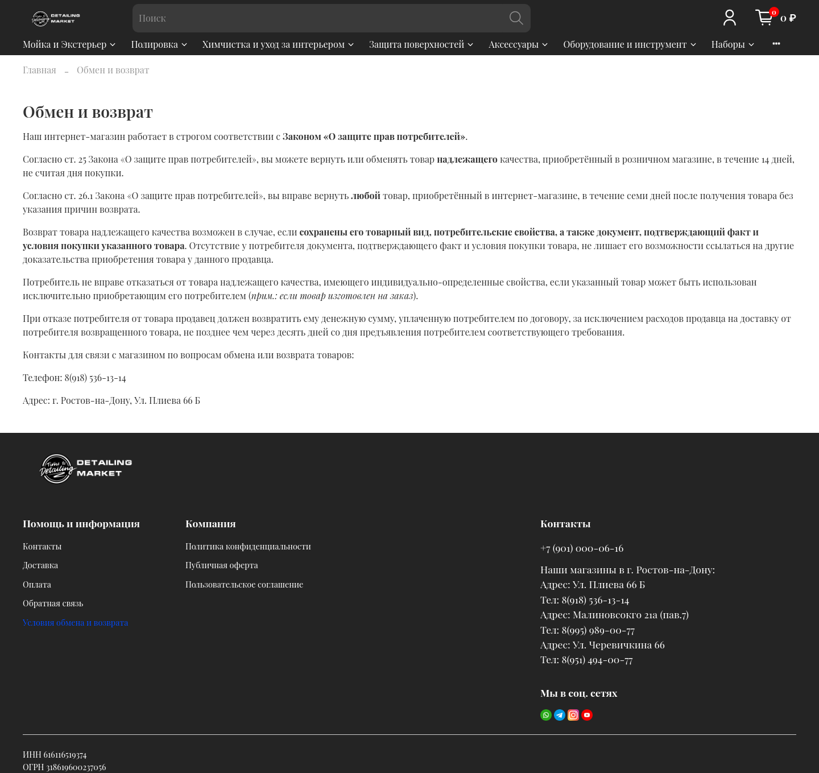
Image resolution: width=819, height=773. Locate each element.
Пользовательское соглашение (244, 584)
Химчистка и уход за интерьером (278, 44)
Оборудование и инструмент (630, 44)
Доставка (40, 565)
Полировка (160, 44)
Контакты (42, 546)
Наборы (734, 44)
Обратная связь (53, 603)
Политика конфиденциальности (248, 546)
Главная (39, 70)
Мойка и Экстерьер (70, 44)
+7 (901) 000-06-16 (581, 547)
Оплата (37, 584)
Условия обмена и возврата (75, 622)
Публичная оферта (221, 565)
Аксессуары (519, 44)
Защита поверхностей (422, 44)
